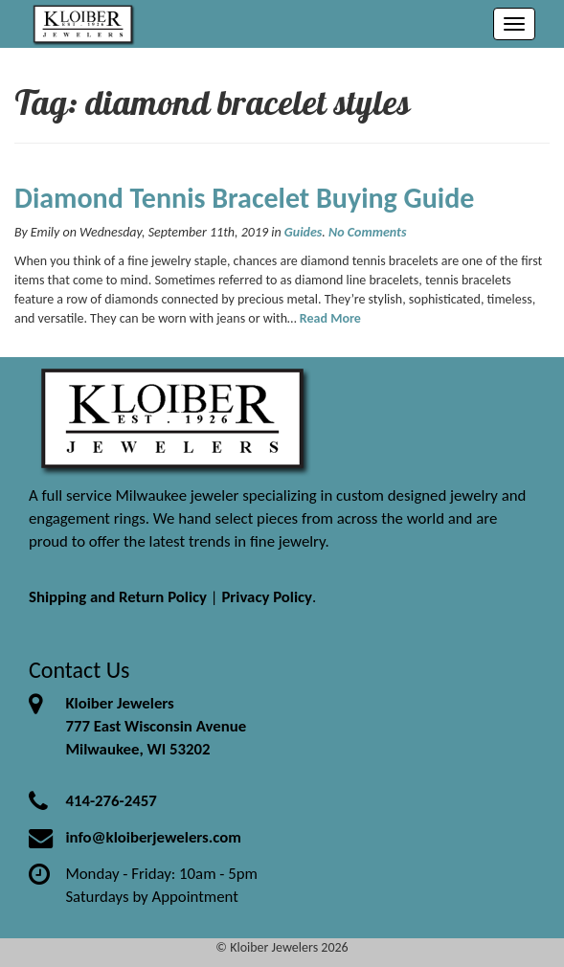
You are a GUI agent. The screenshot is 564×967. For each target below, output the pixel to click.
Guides (303, 232)
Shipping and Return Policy (118, 597)
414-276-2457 (110, 801)
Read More (330, 318)
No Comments (367, 232)
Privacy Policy (266, 597)
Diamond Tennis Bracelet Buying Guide (244, 197)
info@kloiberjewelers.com (153, 837)
